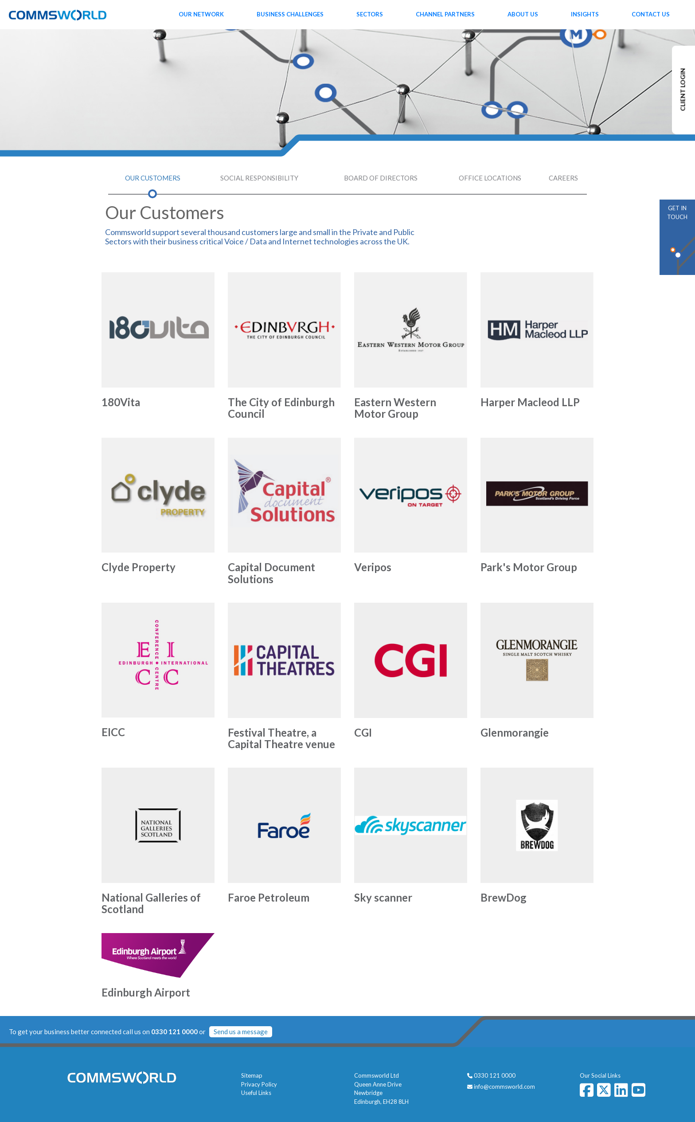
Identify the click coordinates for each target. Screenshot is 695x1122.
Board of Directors (381, 178)
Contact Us (651, 14)
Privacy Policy (259, 1084)
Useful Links (256, 1092)
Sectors (369, 14)
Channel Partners (445, 14)
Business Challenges (290, 14)
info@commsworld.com (504, 1086)
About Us (523, 14)
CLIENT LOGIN (683, 89)
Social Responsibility (259, 178)
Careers (563, 178)
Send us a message (241, 1032)
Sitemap (251, 1075)
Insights (585, 14)
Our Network (201, 14)
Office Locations (490, 178)
